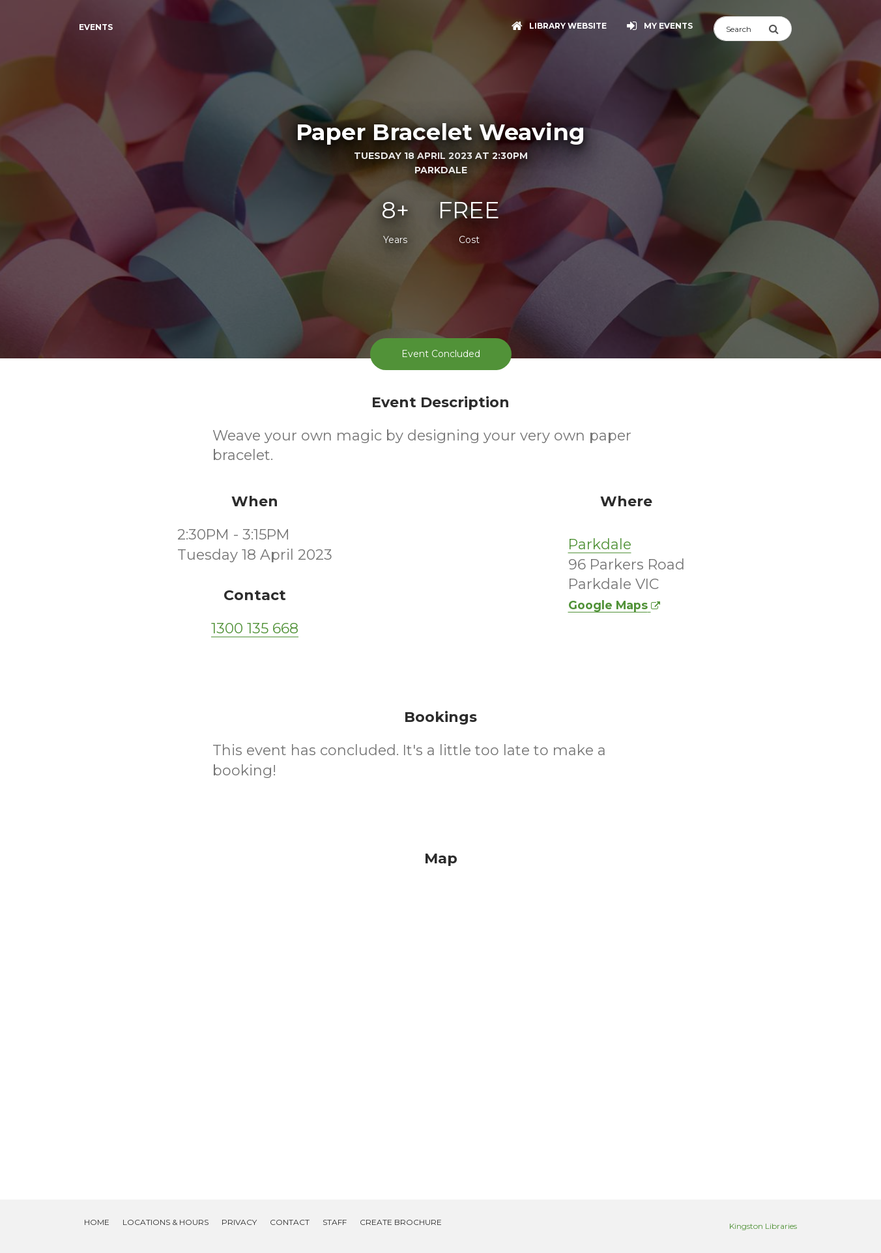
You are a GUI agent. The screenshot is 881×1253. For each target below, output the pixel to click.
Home (96, 1222)
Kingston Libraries (763, 1226)
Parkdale (599, 544)
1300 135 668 (254, 628)
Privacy (239, 1222)
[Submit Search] (780, 28)
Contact (290, 1222)
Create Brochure (401, 1222)
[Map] (440, 1009)
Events (96, 27)
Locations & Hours (166, 1222)
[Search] (741, 28)
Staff (335, 1222)
